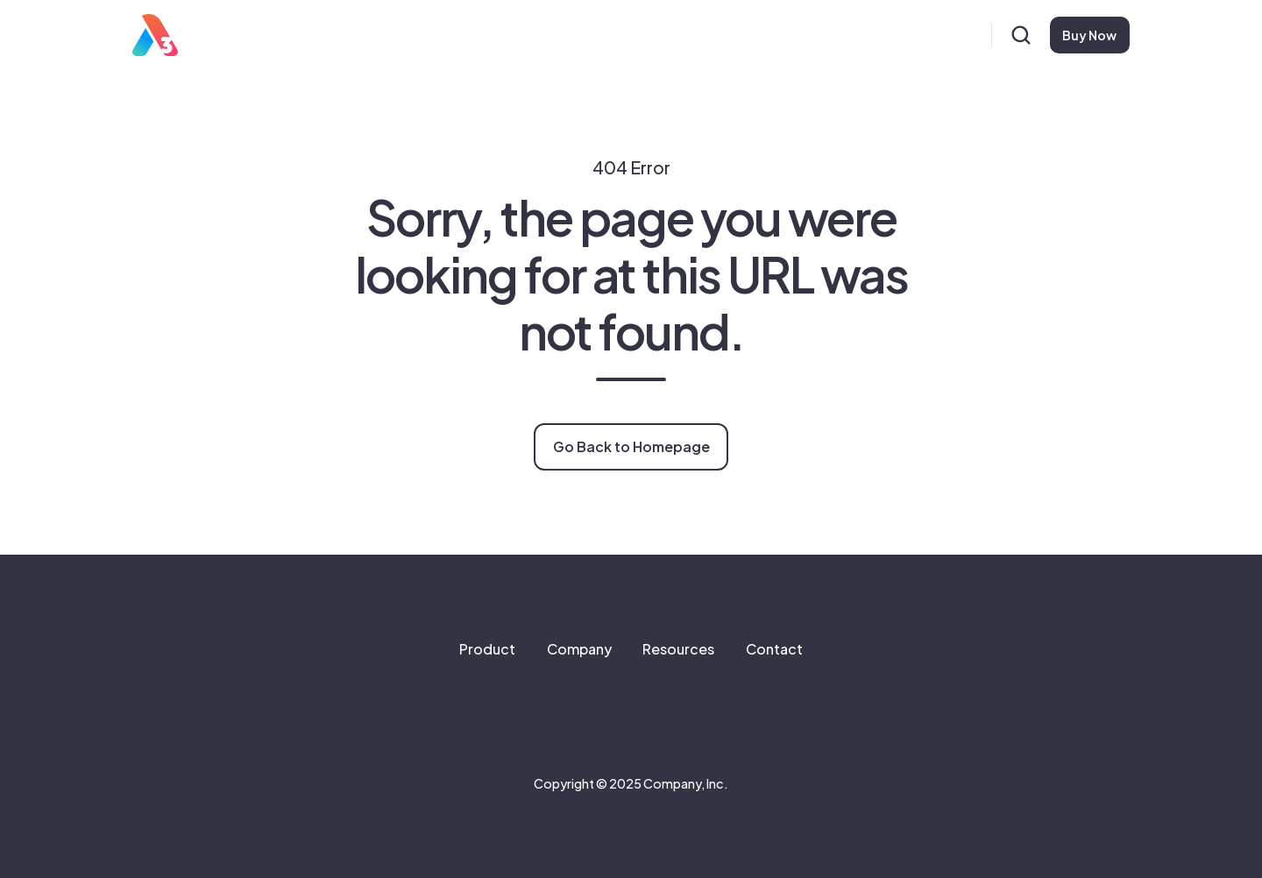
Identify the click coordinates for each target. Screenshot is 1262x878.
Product (487, 649)
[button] (1021, 35)
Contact (774, 649)
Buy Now (1089, 35)
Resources (678, 649)
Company (579, 649)
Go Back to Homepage (631, 446)
